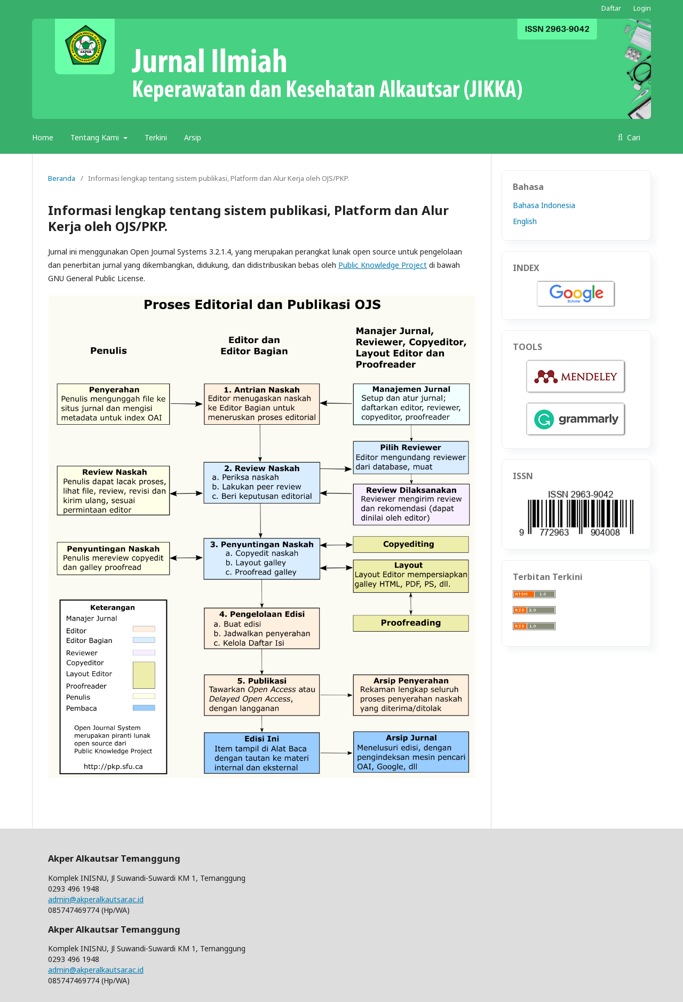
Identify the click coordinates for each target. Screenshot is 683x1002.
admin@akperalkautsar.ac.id (96, 899)
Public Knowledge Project (382, 265)
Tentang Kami (95, 137)
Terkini (156, 137)
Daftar (611, 8)
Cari (632, 137)
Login (642, 8)
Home (42, 137)
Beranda (61, 178)
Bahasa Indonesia (544, 205)
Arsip (192, 137)
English (525, 221)
